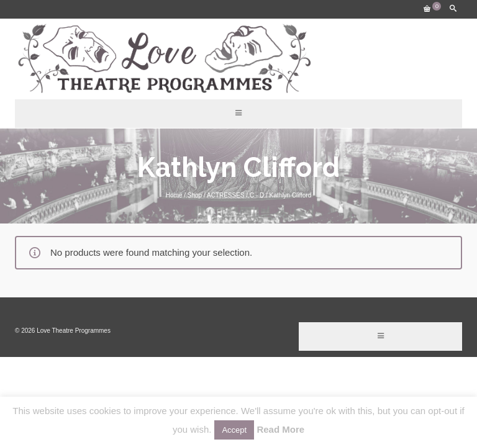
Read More (280, 429)
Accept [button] (234, 430)
